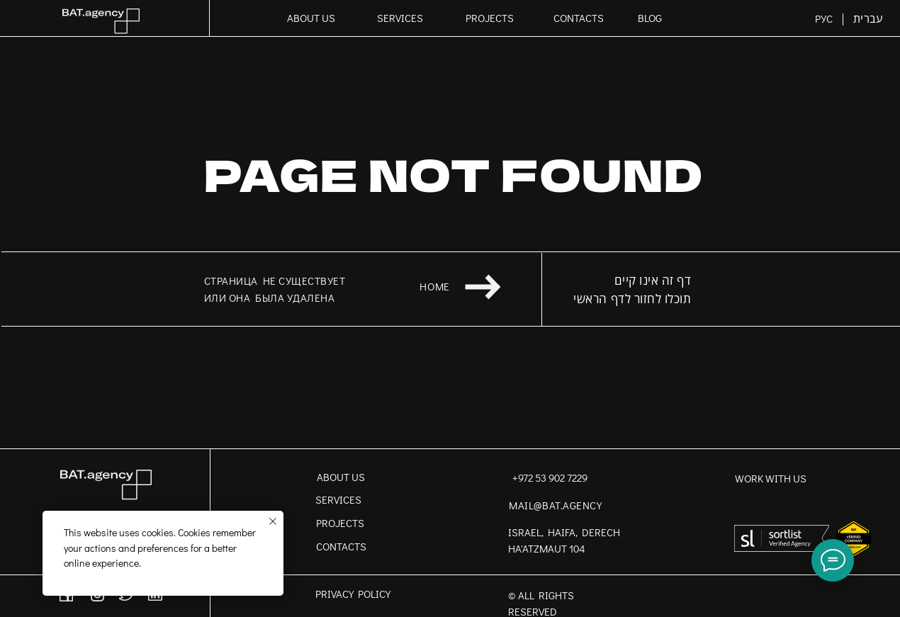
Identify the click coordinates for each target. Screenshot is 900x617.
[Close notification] (273, 521)
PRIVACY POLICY (352, 594)
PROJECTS (490, 18)
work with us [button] (770, 478)
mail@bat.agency (555, 505)
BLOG (650, 18)
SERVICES (400, 18)
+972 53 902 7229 (549, 478)
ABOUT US (311, 18)
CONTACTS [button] (578, 18)
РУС (824, 19)
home (434, 286)
